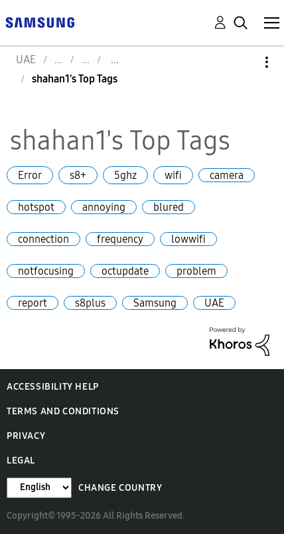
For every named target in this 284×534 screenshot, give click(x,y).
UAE (214, 303)
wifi (173, 175)
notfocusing (46, 271)
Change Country (120, 487)
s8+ (78, 175)
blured (168, 207)
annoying (103, 207)
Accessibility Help (53, 386)
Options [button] (244, 62)
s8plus (90, 303)
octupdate (125, 271)
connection (43, 239)
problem (196, 271)
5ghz (125, 175)
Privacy (26, 436)
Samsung (155, 303)
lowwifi (188, 239)
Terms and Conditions (63, 411)
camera (227, 175)
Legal (21, 460)
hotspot (36, 207)
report (32, 303)
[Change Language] (39, 487)
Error (30, 175)
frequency (120, 239)
